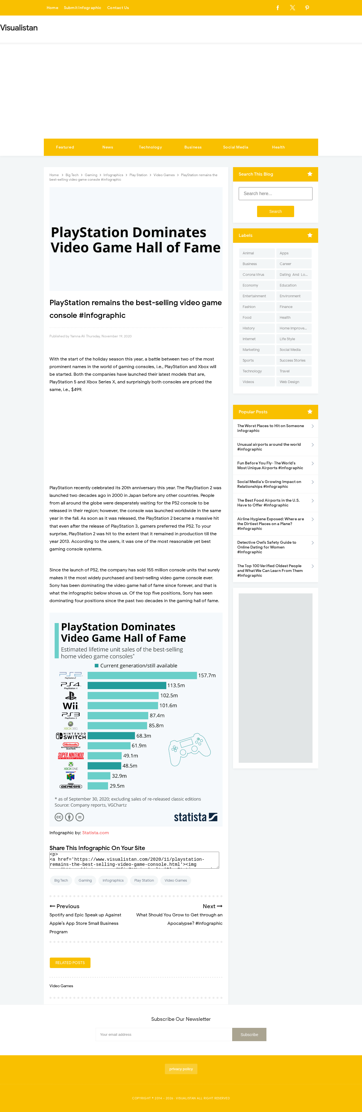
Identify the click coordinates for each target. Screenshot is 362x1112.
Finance (286, 306)
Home (53, 7)
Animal (248, 253)
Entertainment (254, 296)
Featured (65, 147)
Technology (150, 147)
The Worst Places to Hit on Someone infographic (270, 428)
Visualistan (186, 1098)
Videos (248, 381)
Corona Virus (253, 274)
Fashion (249, 306)
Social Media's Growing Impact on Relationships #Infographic (269, 484)
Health (278, 147)
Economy (250, 285)
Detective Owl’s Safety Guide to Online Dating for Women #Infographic (266, 547)
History (249, 328)
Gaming (85, 880)
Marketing (251, 349)
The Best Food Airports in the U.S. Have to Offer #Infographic (268, 503)
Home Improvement (296, 328)
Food (247, 317)
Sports (248, 360)
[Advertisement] (181, 96)
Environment (290, 296)
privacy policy (181, 1069)
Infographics (113, 880)
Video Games (176, 880)
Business (193, 147)
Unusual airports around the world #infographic (269, 447)
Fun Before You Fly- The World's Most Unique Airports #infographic (270, 465)
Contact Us (120, 7)
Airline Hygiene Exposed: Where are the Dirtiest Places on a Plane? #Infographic (270, 524)
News (107, 147)
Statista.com (95, 833)
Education (288, 285)
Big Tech (61, 880)
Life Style (287, 339)
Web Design (289, 381)
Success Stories (292, 360)
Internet (249, 339)
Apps (284, 253)
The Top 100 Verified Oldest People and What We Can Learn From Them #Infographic (270, 570)
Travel (285, 371)
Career (285, 263)
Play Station (144, 880)
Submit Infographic (83, 7)
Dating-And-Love (294, 274)
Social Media (236, 147)
